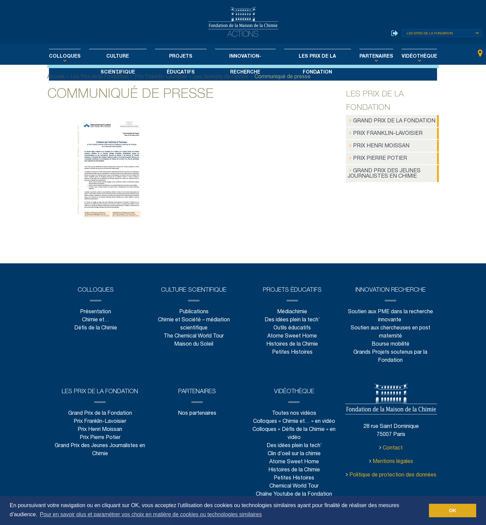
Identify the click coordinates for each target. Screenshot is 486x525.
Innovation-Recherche (243, 56)
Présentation (95, 311)
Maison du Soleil (194, 344)
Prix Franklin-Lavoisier (160, 77)
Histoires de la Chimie (292, 344)
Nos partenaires (197, 413)
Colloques (78, 56)
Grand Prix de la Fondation (389, 120)
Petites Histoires (292, 352)
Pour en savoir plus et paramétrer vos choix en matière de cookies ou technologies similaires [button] (151, 514)
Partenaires (365, 56)
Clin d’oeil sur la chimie (294, 453)
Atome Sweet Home (292, 335)
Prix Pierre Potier (375, 156)
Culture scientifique (126, 56)
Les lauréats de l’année (220, 77)
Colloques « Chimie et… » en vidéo (294, 421)
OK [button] (452, 510)
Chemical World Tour (294, 486)
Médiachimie (292, 311)
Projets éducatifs (184, 56)
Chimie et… (95, 319)
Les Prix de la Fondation (310, 56)
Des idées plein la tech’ (292, 319)
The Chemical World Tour (194, 335)
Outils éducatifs (292, 327)
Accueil (56, 77)
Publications (194, 311)
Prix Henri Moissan (377, 144)
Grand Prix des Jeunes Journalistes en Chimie (382, 170)
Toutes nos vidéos (294, 413)
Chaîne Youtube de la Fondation (294, 494)
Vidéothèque (405, 56)
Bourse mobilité (390, 344)
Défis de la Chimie (95, 327)
